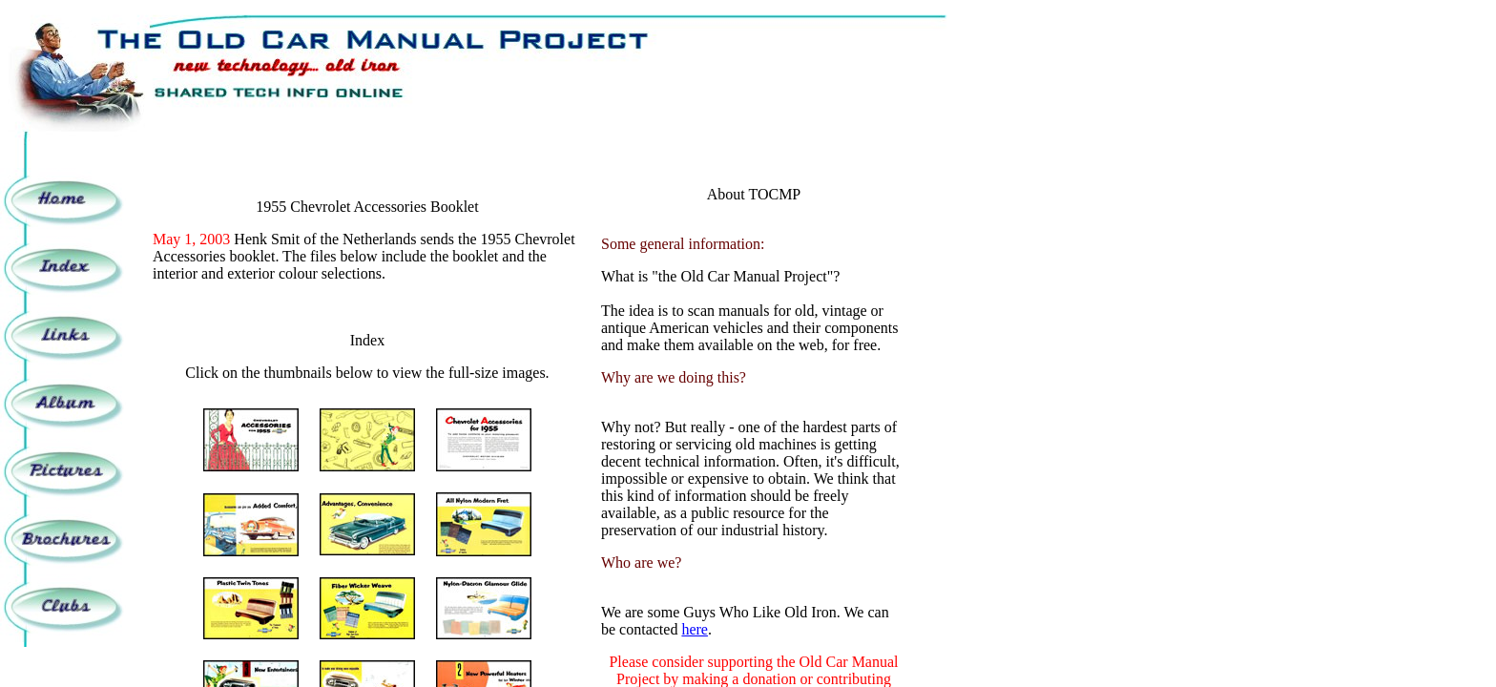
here (694, 629)
